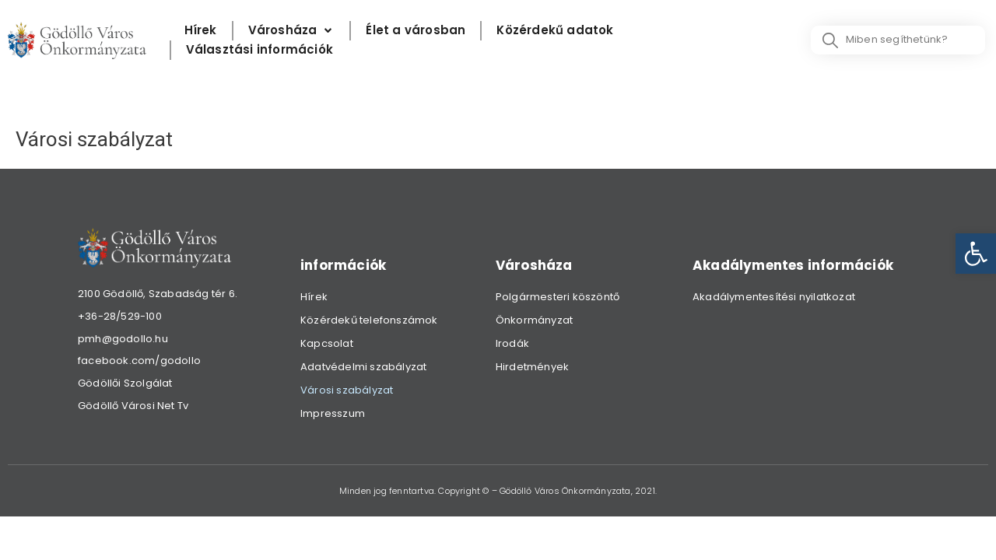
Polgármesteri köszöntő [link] (557, 296)
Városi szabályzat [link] (346, 390)
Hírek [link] (314, 296)
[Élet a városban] (415, 30)
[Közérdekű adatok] (555, 30)
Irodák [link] (512, 343)
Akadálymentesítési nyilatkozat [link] (774, 296)
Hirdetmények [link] (532, 366)
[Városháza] (291, 30)
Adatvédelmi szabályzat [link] (363, 366)
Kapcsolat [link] (326, 343)
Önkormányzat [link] (534, 320)
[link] (976, 253)
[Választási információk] (259, 50)
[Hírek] (201, 30)
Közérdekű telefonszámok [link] (369, 320)
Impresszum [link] (332, 413)
